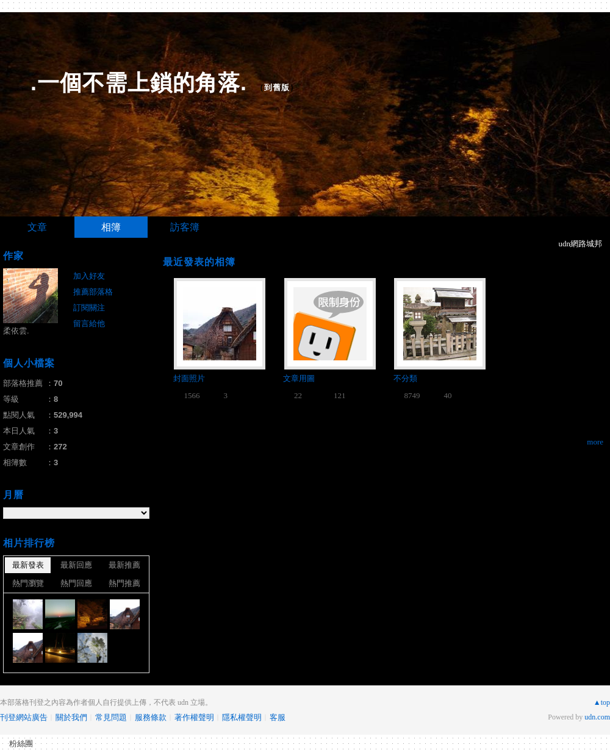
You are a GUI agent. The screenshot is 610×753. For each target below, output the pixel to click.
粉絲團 (21, 743)
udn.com (597, 717)
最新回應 (76, 564)
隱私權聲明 (242, 717)
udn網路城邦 (581, 243)
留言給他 (89, 323)
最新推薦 (124, 564)
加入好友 (89, 275)
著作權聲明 (194, 717)
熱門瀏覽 (28, 583)
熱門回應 (76, 583)
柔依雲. (16, 330)
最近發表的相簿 (199, 262)
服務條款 (151, 717)
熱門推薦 (124, 583)
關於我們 (71, 717)
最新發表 (28, 564)
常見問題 (111, 717)
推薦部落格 (93, 291)
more (595, 441)
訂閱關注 (89, 307)
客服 (277, 717)
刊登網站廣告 (24, 717)
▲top (602, 702)
